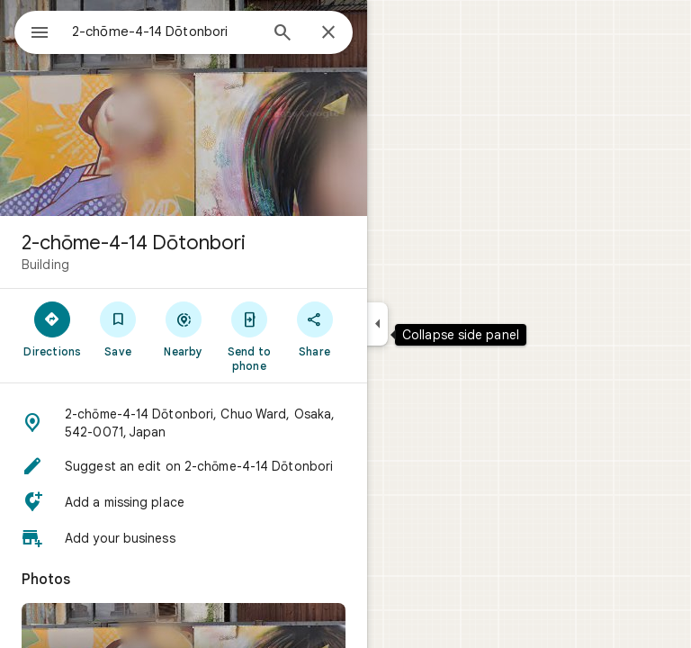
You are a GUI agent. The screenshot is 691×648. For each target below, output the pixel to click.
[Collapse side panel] (377, 324)
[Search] (282, 34)
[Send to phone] (249, 336)
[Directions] (52, 328)
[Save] (118, 328)
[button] (183, 423)
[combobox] (164, 31)
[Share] (314, 328)
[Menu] (39, 34)
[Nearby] (184, 328)
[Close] (328, 33)
